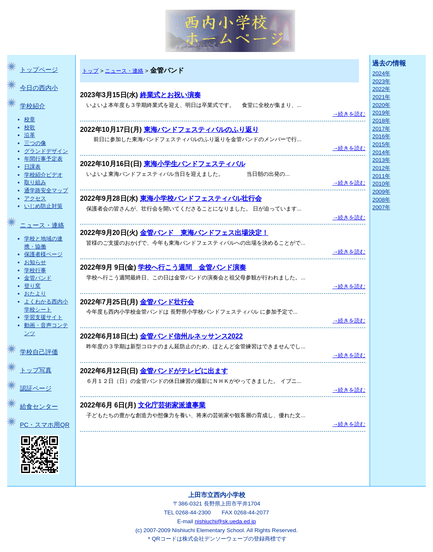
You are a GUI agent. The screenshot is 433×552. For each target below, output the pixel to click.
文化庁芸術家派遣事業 (172, 405)
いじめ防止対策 (43, 206)
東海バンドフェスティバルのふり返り (201, 129)
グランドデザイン (46, 151)
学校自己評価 (39, 352)
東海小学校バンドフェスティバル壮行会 (201, 198)
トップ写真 (36, 370)
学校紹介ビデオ (43, 175)
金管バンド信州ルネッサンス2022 (191, 336)
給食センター (39, 406)
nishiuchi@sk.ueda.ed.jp (225, 521)
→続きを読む (348, 114)
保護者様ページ (43, 254)
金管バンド (38, 278)
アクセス (35, 198)
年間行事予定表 (43, 159)
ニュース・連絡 (42, 225)
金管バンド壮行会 (167, 302)
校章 (29, 119)
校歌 (29, 127)
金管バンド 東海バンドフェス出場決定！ (204, 232)
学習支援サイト (43, 317)
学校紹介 (32, 106)
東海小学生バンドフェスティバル (194, 163)
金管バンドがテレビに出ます (184, 370)
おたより (35, 293)
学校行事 (35, 270)
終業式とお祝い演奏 (170, 94)
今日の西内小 (39, 88)
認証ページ (36, 388)
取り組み (35, 182)
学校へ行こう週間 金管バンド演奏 (192, 267)
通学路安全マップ (46, 190)
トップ (90, 71)
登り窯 (32, 286)
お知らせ (35, 262)
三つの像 (35, 143)
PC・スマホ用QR (44, 424)
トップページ (39, 69)
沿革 (29, 135)
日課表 (32, 167)
